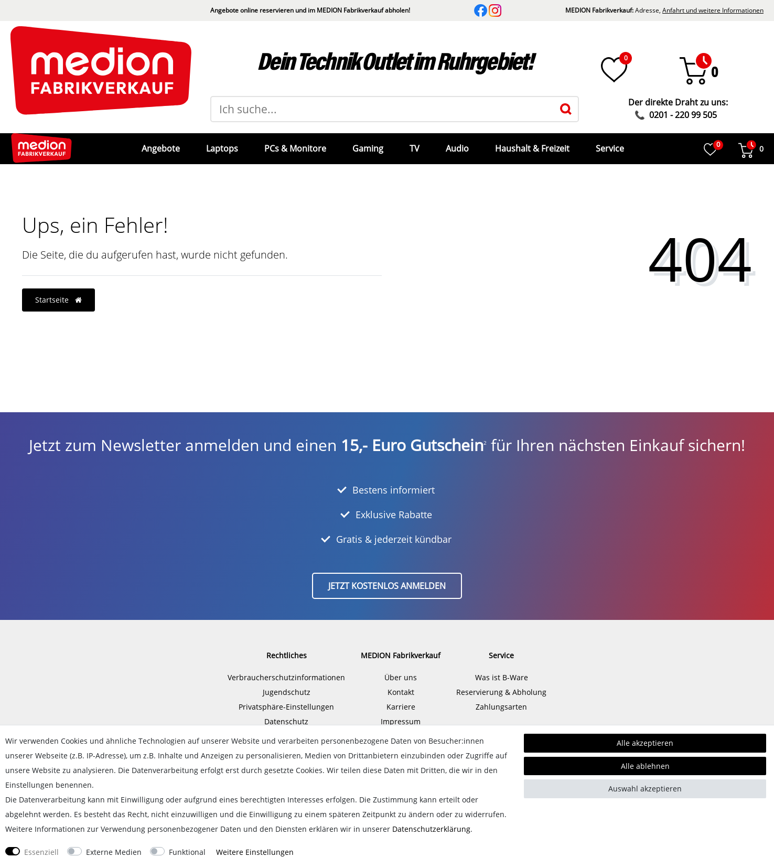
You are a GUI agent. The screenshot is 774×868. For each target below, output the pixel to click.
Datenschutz (286, 714)
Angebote (160, 145)
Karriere (400, 699)
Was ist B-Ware (501, 669)
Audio (456, 145)
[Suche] (566, 109)
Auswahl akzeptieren (645, 789)
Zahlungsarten (501, 699)
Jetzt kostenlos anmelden (387, 578)
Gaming (366, 145)
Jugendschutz (286, 684)
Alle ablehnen (645, 766)
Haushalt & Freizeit (531, 145)
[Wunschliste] (614, 69)
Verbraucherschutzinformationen (286, 669)
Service (609, 145)
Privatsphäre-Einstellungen (286, 699)
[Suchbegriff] (382, 109)
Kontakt (401, 684)
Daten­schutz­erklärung (431, 829)
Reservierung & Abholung (501, 684)
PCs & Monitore (294, 145)
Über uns (400, 669)
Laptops (221, 145)
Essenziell (41, 852)
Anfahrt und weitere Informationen (713, 10)
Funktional (187, 852)
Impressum (401, 714)
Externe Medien (114, 852)
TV (413, 145)
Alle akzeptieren (645, 743)
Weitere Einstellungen (255, 852)
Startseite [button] (58, 292)
